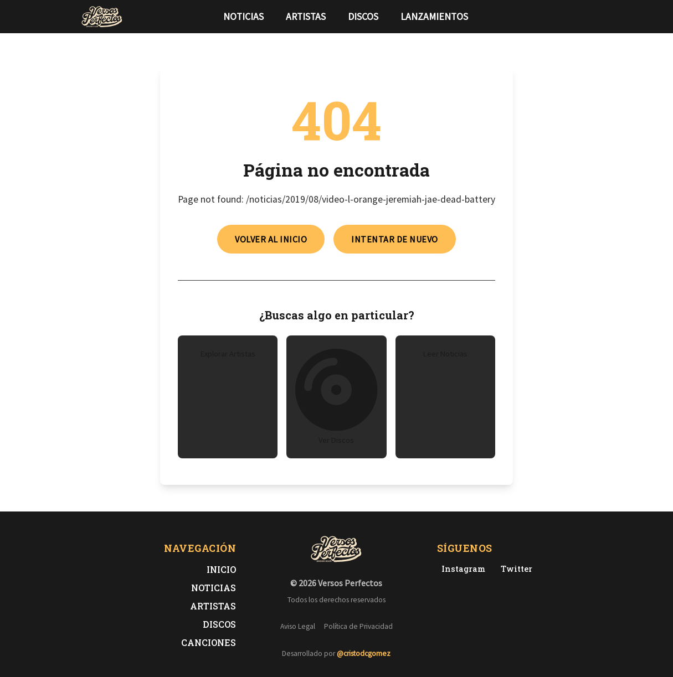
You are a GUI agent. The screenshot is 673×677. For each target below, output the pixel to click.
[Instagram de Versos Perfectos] (461, 569)
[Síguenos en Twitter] (571, 16)
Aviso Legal (297, 626)
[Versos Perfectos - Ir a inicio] (102, 16)
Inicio (221, 569)
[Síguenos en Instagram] (589, 16)
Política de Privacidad (358, 626)
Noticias (243, 17)
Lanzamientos (434, 17)
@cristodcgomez (364, 653)
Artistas (306, 17)
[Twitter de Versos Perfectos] (514, 569)
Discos (363, 17)
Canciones (208, 642)
